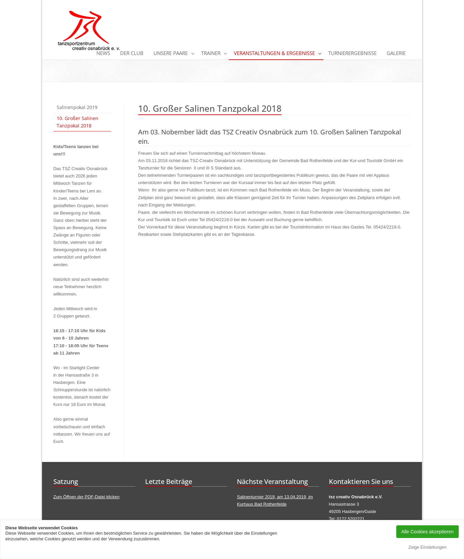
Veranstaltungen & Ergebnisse (274, 53)
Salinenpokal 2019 (77, 107)
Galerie (396, 53)
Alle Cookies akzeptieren (427, 531)
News (103, 53)
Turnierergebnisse (352, 53)
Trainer (210, 53)
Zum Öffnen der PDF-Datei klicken (86, 496)
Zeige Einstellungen (427, 547)
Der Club (131, 53)
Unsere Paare (170, 53)
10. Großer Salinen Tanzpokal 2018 (77, 122)
